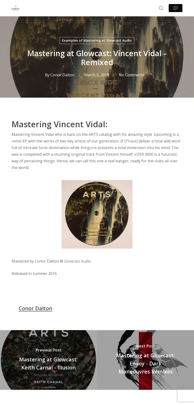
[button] (175, 8)
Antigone (88, 147)
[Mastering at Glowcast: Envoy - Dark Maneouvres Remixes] (145, 360)
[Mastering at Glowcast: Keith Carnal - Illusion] (48, 360)
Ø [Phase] (129, 141)
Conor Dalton (62, 74)
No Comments (131, 74)
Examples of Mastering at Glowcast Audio (97, 40)
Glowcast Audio (77, 261)
